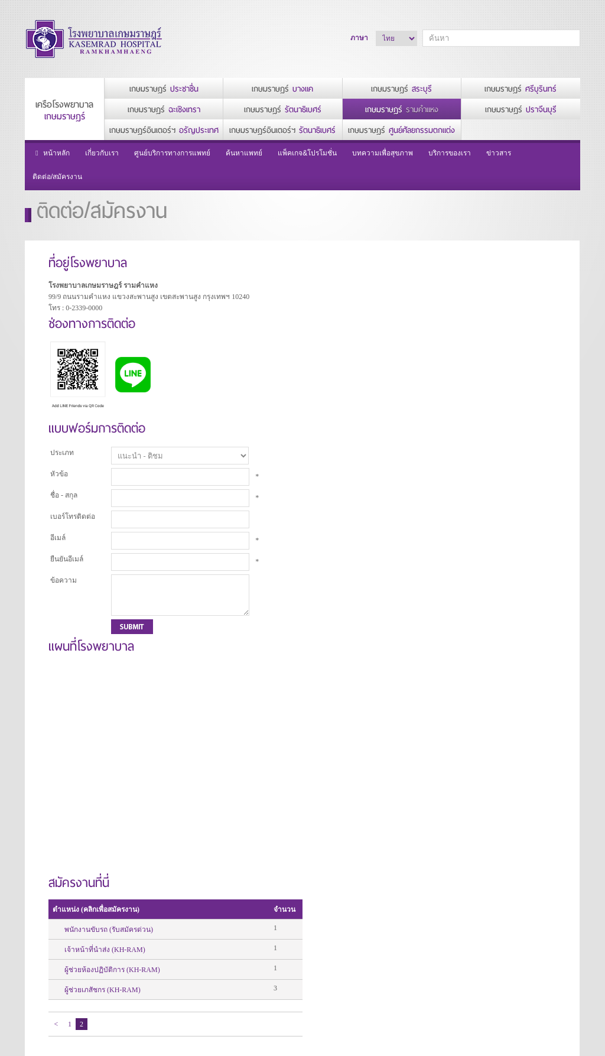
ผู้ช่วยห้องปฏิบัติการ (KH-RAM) (378, 350)
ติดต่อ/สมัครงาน (57, 177)
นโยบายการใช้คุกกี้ (54, 930)
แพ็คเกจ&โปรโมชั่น (307, 153)
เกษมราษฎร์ (164, 89)
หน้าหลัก (51, 153)
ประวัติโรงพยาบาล (148, 963)
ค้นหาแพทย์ (244, 153)
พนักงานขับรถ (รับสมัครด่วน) (374, 310)
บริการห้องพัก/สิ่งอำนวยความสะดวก (344, 922)
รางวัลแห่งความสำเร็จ (153, 987)
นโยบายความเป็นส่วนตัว (63, 916)
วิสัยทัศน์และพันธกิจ (149, 975)
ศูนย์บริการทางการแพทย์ (172, 153)
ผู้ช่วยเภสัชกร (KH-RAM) (368, 370)
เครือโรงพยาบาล (64, 110)
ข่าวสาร (498, 153)
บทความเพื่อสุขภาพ (382, 153)
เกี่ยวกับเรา (102, 153)
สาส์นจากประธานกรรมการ (160, 928)
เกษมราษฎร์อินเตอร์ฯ (164, 130)
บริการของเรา (449, 153)
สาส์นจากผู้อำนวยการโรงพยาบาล (158, 945)
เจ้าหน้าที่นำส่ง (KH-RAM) (370, 330)
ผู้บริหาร (131, 916)
